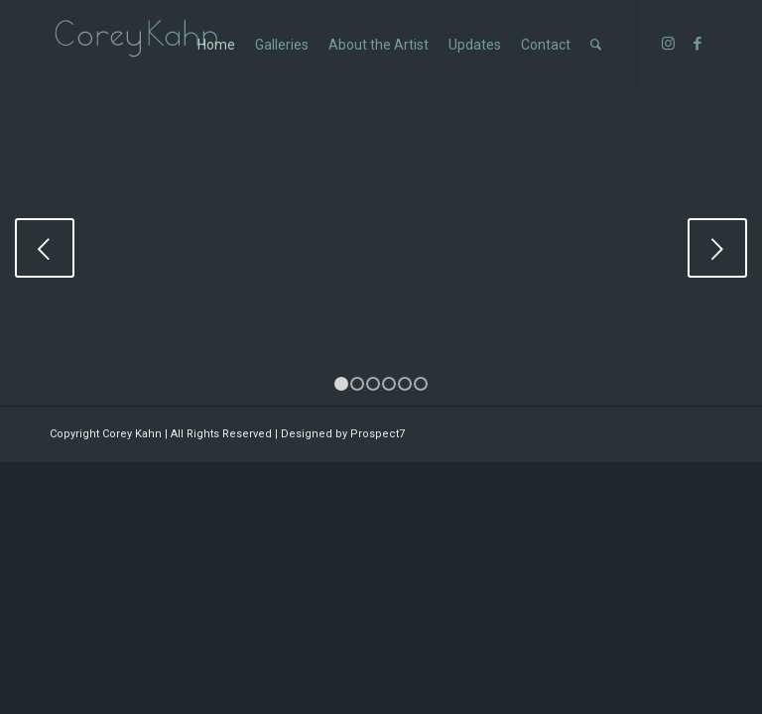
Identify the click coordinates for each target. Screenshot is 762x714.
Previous (44, 248)
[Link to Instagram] (668, 44)
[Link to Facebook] (697, 44)
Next (717, 248)
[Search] (595, 44)
